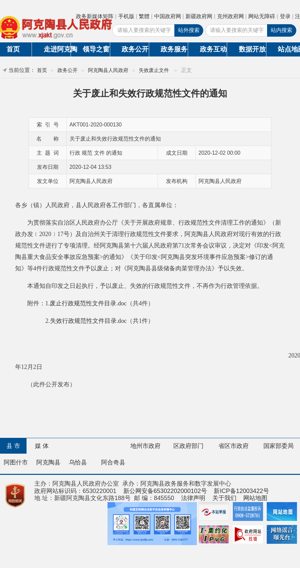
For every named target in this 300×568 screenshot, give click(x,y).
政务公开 (135, 49)
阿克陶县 (48, 462)
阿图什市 (16, 462)
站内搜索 (281, 30)
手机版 (126, 16)
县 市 (13, 446)
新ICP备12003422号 (241, 491)
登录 (285, 16)
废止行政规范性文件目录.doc (88, 303)
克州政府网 (230, 16)
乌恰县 (78, 462)
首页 (42, 70)
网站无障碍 (261, 16)
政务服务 (174, 49)
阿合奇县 (113, 462)
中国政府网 (167, 16)
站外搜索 (189, 30)
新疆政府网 (198, 16)
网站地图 (255, 498)
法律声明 (193, 498)
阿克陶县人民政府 (108, 70)
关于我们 (224, 498)
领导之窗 (96, 49)
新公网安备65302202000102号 (165, 491)
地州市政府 (145, 446)
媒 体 (42, 446)
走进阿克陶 (57, 49)
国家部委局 (278, 446)
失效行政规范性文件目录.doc (88, 320)
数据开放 (252, 49)
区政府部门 (188, 446)
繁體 (144, 16)
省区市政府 (233, 446)
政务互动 (213, 49)
